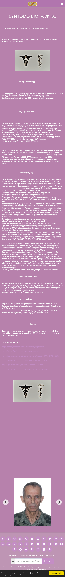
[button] (3, 3)
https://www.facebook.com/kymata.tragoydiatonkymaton (26, 369)
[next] (59, 502)
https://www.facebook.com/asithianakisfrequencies (23, 347)
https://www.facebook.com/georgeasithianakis (21, 351)
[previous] (6, 502)
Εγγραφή (48, 561)
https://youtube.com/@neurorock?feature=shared (22, 365)
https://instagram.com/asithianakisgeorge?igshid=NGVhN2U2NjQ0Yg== (31, 356)
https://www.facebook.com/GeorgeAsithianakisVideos (24, 360)
